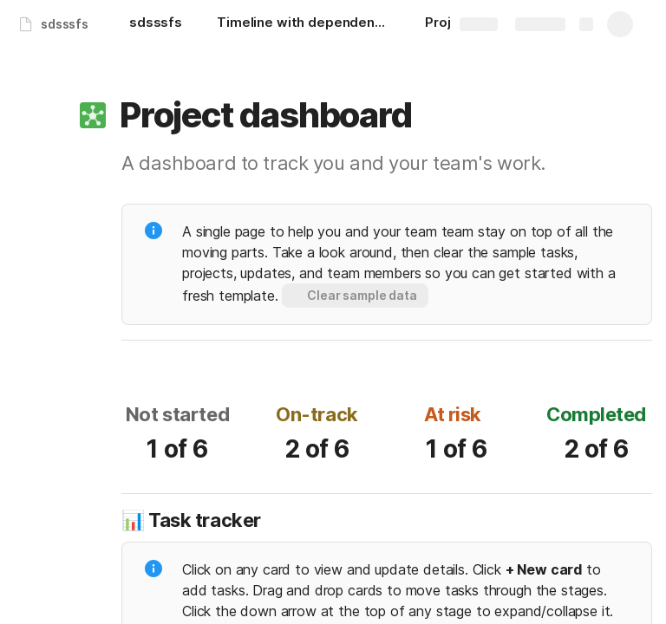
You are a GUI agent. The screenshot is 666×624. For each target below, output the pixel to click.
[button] (93, 115)
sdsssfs (64, 23)
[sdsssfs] (155, 24)
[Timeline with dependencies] (303, 24)
